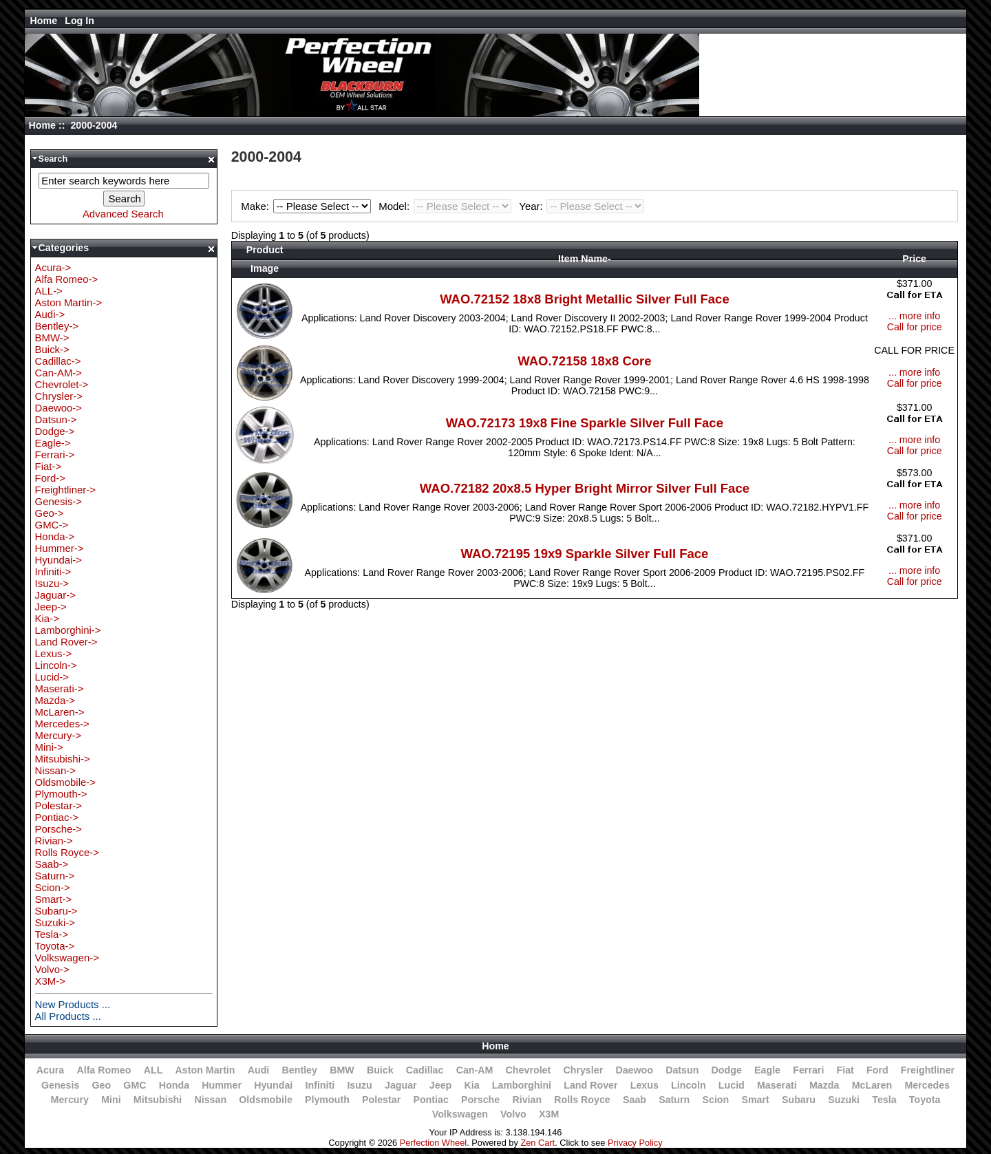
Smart (755, 1099)
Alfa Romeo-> (66, 279)
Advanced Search (123, 214)
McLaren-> (60, 712)
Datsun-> (56, 419)
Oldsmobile (265, 1099)
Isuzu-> (52, 583)
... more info (914, 315)
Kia (472, 1085)
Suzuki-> (55, 922)
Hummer (222, 1085)
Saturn (674, 1099)
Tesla (884, 1099)
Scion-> (52, 887)
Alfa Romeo (103, 1070)
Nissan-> (55, 770)
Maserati (777, 1085)
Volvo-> (52, 969)
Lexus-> (53, 653)
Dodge (727, 1070)
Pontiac (430, 1099)
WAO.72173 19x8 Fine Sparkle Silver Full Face (584, 423)
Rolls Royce (582, 1099)
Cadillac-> (58, 361)
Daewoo (634, 1070)
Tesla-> (52, 934)
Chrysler (583, 1070)
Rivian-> (54, 840)
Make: (307, 206)
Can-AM (474, 1070)
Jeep (440, 1085)
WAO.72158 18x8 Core (584, 361)
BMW (342, 1070)
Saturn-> (55, 875)
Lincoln (688, 1085)
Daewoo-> (59, 408)
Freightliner (928, 1070)
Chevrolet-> (62, 384)
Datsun (682, 1070)
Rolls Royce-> (67, 852)
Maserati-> (59, 688)
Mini (110, 1099)
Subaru (799, 1099)
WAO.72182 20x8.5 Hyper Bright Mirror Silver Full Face (584, 488)
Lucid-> (52, 677)
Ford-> (50, 478)
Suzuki (844, 1099)
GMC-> (52, 525)
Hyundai (273, 1085)
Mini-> (49, 747)
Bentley (299, 1070)
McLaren (872, 1085)
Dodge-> (55, 431)
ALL (153, 1070)
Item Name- (584, 258)
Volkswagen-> (67, 957)
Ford (877, 1070)
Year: (581, 206)
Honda (174, 1085)
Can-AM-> (58, 372)
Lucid (731, 1085)
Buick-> (52, 349)
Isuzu (359, 1085)
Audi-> (50, 314)
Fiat (845, 1070)
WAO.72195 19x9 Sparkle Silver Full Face (584, 553)
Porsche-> (59, 829)
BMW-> (52, 337)
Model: (447, 206)
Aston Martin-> (69, 302)
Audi (259, 1070)
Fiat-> (48, 466)
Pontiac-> (57, 817)
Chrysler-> (59, 396)
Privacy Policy (635, 1142)
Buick (380, 1070)
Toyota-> (55, 946)
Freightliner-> (65, 489)
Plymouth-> (61, 794)
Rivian (527, 1099)
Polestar (381, 1099)
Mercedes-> (62, 723)
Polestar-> (59, 805)
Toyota (925, 1099)
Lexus (644, 1085)
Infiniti (320, 1085)
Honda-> (55, 536)
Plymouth (327, 1099)
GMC (134, 1085)
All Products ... (68, 1016)
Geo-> (49, 513)
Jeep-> (51, 606)
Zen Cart (537, 1142)
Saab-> (52, 864)
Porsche (480, 1099)
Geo (101, 1085)
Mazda (824, 1085)
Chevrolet (528, 1070)
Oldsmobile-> (65, 782)
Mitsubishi (158, 1099)
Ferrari (808, 1070)
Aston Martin (205, 1070)
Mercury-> (58, 735)
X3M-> (50, 981)
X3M (549, 1114)
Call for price (914, 326)
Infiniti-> (53, 571)
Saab (634, 1099)
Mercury (70, 1099)
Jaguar (401, 1085)
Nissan (210, 1099)
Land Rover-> (66, 642)
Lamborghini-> (68, 630)
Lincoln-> (56, 665)
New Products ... (73, 1004)
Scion (715, 1099)
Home (44, 20)
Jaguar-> (55, 595)
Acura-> (53, 267)
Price (914, 258)
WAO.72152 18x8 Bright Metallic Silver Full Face (584, 299)
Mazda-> (55, 700)
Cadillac (425, 1070)
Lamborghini (521, 1085)
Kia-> (47, 618)
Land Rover (590, 1085)
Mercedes (927, 1085)
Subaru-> (56, 911)
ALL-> (49, 291)
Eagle (767, 1070)
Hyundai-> (59, 560)
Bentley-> (57, 326)
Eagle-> (53, 443)
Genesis (60, 1085)
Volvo (513, 1114)
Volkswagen (460, 1114)
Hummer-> (59, 548)
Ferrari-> (55, 454)
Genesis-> (59, 501)
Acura (50, 1070)
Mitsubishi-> (62, 759)
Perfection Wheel (433, 1142)
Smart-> (53, 899)
